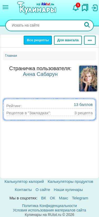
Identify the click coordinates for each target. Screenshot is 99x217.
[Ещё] (90, 40)
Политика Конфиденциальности (49, 206)
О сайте (43, 189)
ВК (43, 198)
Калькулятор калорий (24, 181)
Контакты (23, 189)
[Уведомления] (76, 6)
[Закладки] (85, 6)
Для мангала (67, 40)
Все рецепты (38, 40)
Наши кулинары (68, 189)
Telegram (80, 198)
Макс (63, 198)
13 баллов (83, 104)
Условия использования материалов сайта (49, 210)
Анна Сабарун (40, 74)
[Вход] (94, 6)
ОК (52, 198)
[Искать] (87, 25)
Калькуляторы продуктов (70, 181)
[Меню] (5, 7)
